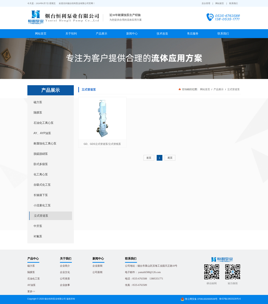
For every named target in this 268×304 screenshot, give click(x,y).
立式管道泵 (233, 89)
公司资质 (65, 278)
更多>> (31, 291)
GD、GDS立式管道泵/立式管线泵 (102, 143)
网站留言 (219, 3)
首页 (148, 157)
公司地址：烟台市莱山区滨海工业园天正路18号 (151, 266)
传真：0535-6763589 (136, 285)
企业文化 (65, 272)
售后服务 (192, 33)
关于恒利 (71, 33)
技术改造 (162, 33)
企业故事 (65, 285)
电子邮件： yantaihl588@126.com (143, 272)
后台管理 (206, 3)
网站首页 (40, 33)
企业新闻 (97, 266)
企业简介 (65, 266)
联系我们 (233, 3)
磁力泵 (31, 266)
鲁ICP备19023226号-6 (230, 299)
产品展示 (101, 33)
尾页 (170, 157)
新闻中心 (132, 33)
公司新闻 (97, 272)
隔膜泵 (31, 272)
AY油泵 (31, 285)
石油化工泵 (33, 278)
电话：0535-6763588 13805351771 (144, 278)
